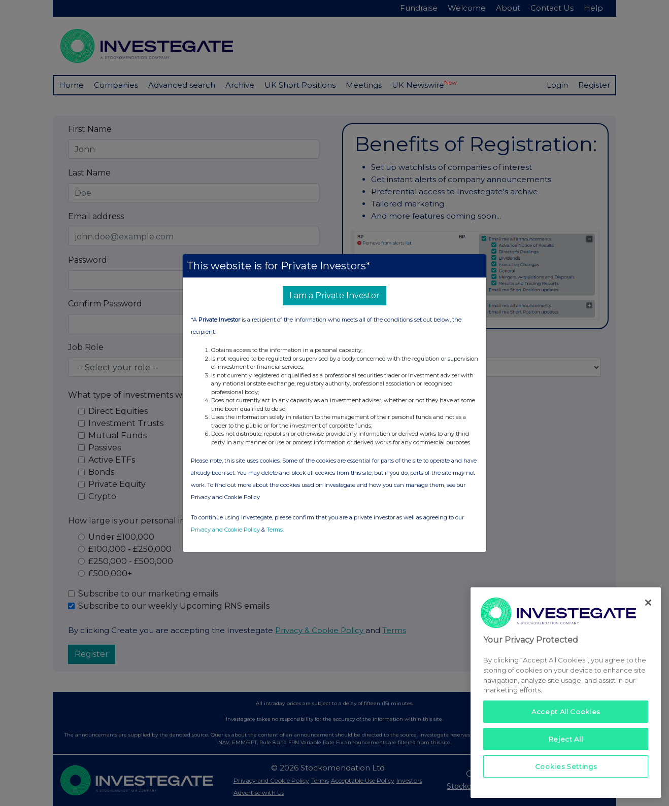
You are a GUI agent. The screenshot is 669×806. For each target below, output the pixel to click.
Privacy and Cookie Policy (225, 529)
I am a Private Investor (334, 295)
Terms (274, 529)
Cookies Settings (566, 766)
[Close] (648, 602)
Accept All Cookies (565, 712)
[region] (566, 692)
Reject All (566, 739)
